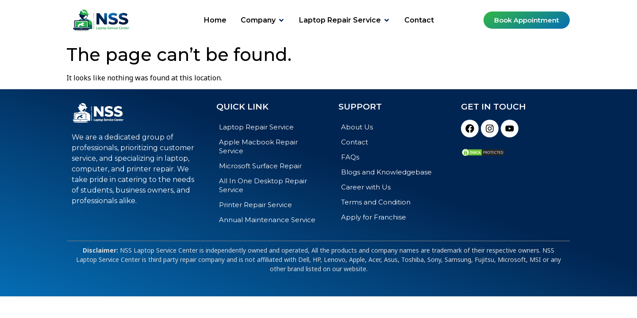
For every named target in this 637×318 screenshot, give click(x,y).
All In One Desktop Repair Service (263, 185)
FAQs (350, 157)
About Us (357, 127)
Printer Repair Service (255, 205)
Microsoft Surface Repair (260, 166)
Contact (354, 142)
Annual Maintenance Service (267, 220)
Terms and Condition (376, 202)
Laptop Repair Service (256, 127)
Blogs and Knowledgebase (386, 172)
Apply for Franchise (373, 217)
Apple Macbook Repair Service (258, 146)
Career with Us (366, 187)
